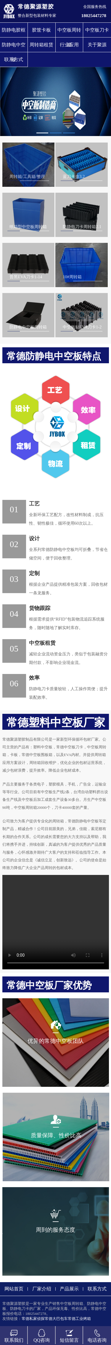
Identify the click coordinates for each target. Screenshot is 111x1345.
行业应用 (69, 44)
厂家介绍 (41, 1288)
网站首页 (13, 1288)
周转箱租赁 (41, 44)
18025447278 (93, 15)
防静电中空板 (13, 47)
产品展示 (69, 1288)
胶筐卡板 (41, 29)
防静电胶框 (13, 29)
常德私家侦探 (33, 1319)
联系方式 (13, 59)
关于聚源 (97, 44)
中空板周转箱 (69, 32)
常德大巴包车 (56, 1319)
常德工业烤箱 (79, 1319)
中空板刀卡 (97, 29)
